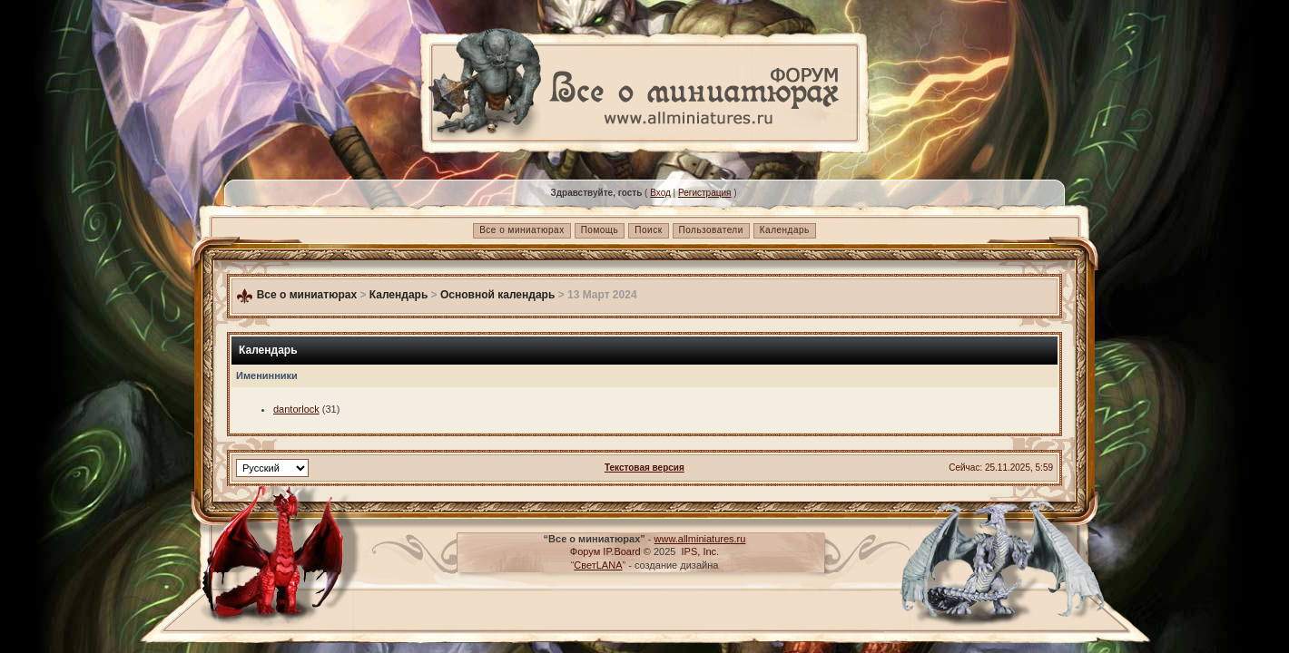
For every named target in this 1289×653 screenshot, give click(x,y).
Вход (660, 193)
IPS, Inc (699, 551)
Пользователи (711, 230)
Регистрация (704, 193)
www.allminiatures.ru (700, 538)
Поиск (648, 230)
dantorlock (296, 409)
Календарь (785, 230)
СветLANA (598, 565)
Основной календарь (497, 294)
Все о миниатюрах (521, 230)
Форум (585, 551)
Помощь (600, 230)
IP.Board (621, 551)
